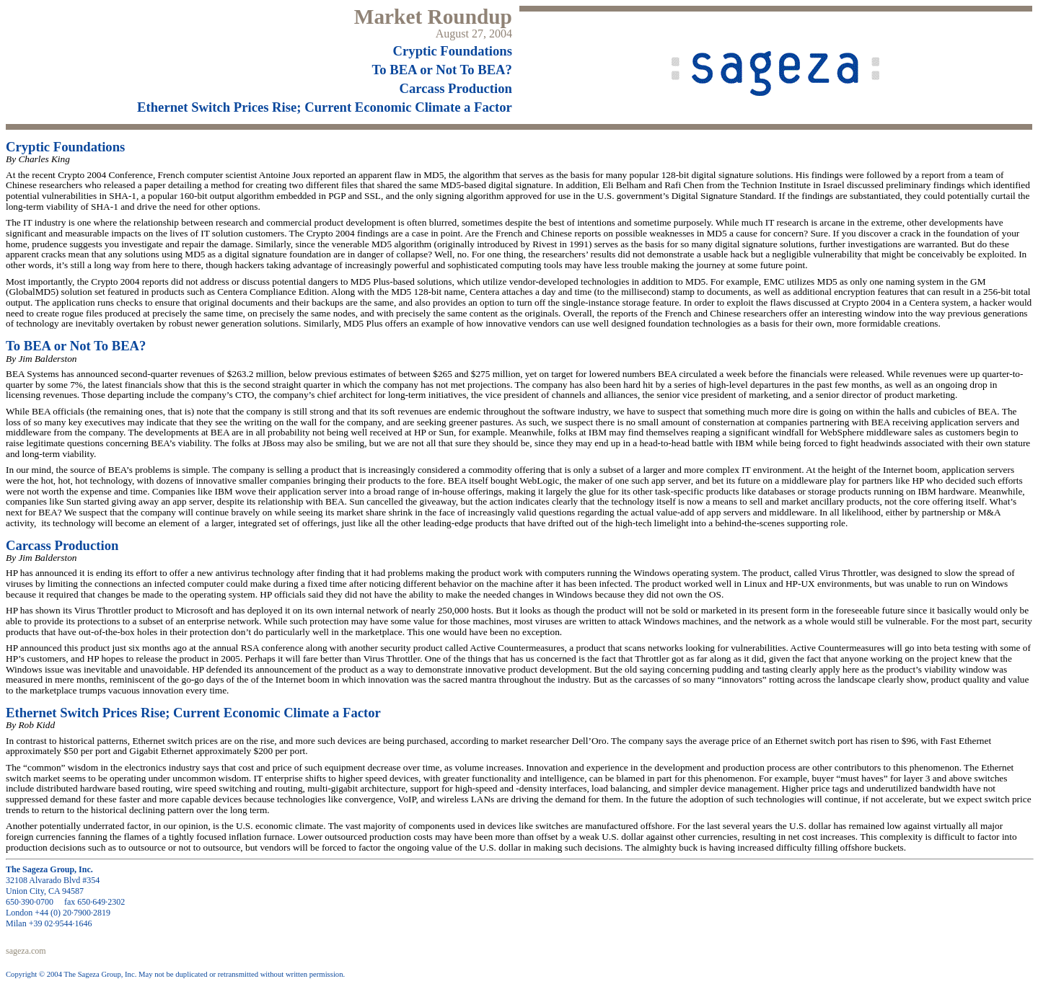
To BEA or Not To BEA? (442, 69)
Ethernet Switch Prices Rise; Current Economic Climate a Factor (324, 107)
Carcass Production (456, 88)
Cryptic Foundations (452, 50)
